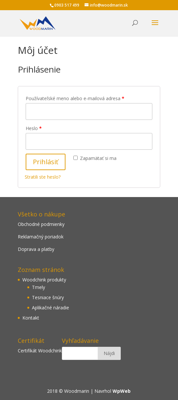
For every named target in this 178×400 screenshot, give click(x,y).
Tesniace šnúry (48, 297)
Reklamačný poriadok (41, 236)
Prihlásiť (45, 161)
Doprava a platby (36, 249)
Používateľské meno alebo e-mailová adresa (75, 98)
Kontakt (30, 318)
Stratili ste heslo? (43, 177)
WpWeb (122, 391)
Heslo (34, 128)
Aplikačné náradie (50, 307)
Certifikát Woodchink (40, 350)
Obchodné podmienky (41, 224)
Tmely (38, 287)
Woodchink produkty (44, 280)
